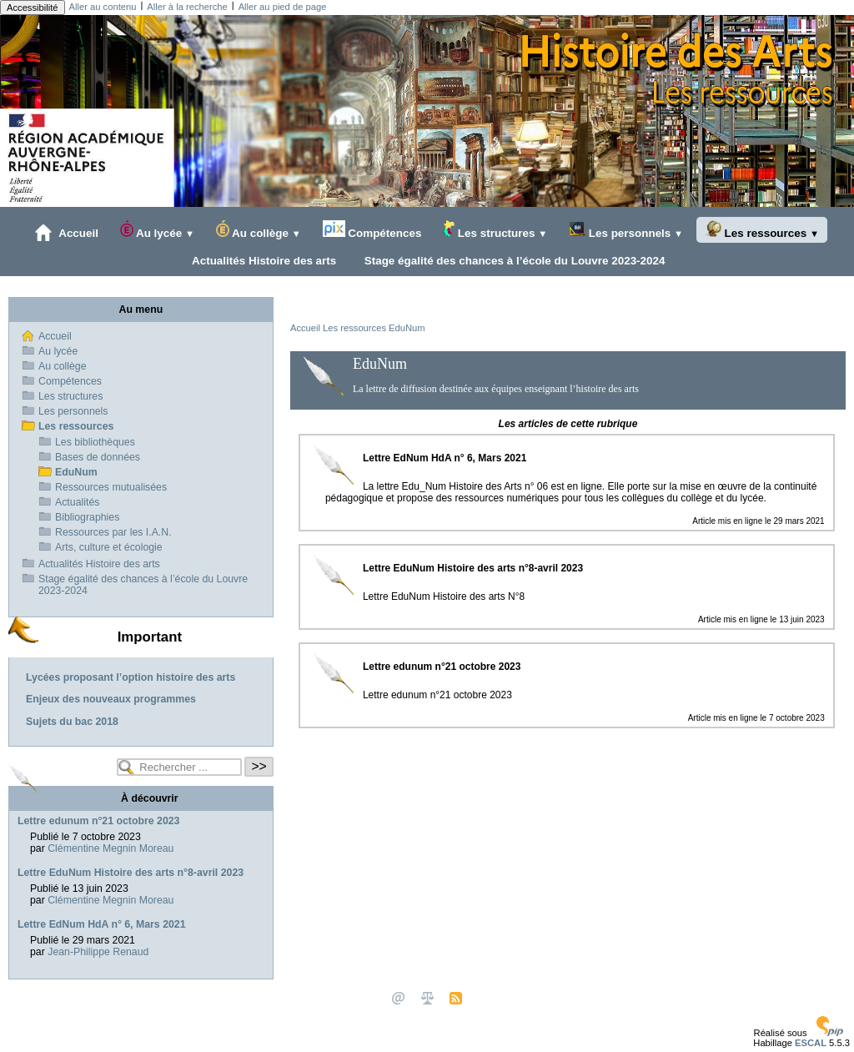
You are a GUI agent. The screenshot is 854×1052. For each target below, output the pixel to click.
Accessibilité (32, 8)
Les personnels (626, 229)
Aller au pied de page (283, 7)
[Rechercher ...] (179, 767)
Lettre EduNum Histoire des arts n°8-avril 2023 (131, 872)
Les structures (495, 229)
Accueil (66, 232)
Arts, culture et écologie (109, 547)
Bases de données (97, 457)
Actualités (77, 502)
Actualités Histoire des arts (261, 260)
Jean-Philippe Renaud (98, 952)
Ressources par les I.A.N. (113, 532)
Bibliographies (87, 517)
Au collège (258, 229)
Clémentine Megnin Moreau (110, 848)
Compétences (372, 229)
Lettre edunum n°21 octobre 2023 (98, 821)
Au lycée (157, 229)
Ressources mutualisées (111, 487)
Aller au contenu (103, 7)
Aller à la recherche (187, 7)
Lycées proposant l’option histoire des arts (130, 677)
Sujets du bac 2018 (72, 721)
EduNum (407, 328)
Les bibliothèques (95, 442)
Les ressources (762, 229)
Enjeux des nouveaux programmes (111, 699)
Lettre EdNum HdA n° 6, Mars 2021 (102, 924)
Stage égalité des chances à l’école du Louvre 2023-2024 (511, 260)
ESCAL (810, 1043)
